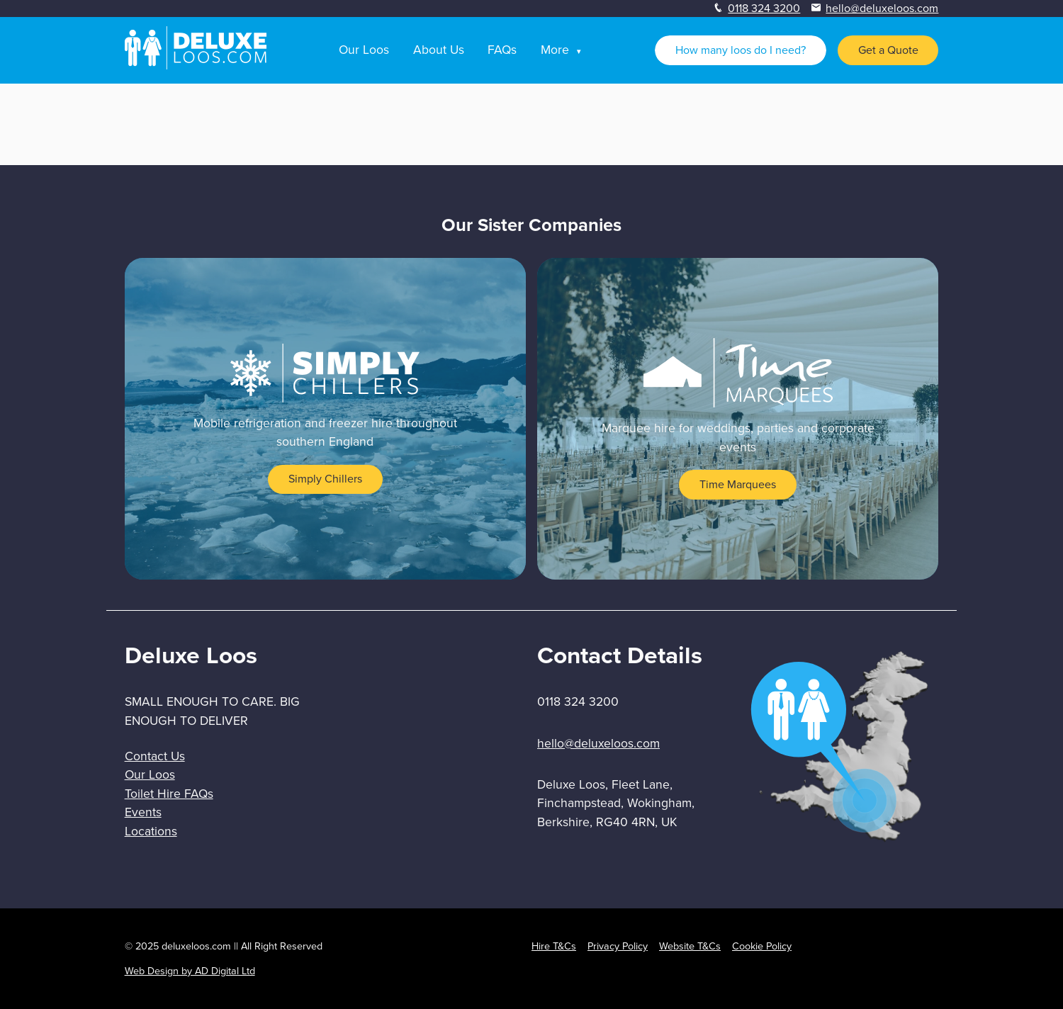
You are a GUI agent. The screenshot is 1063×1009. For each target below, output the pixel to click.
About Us (438, 49)
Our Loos (364, 49)
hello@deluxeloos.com (882, 8)
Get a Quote (888, 50)
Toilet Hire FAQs (169, 793)
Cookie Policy (762, 946)
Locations (151, 831)
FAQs (502, 49)
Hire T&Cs (554, 946)
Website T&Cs (690, 946)
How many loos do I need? (740, 50)
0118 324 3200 (764, 8)
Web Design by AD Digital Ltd (190, 971)
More (555, 49)
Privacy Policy (617, 946)
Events (143, 812)
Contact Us (155, 756)
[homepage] (195, 65)
